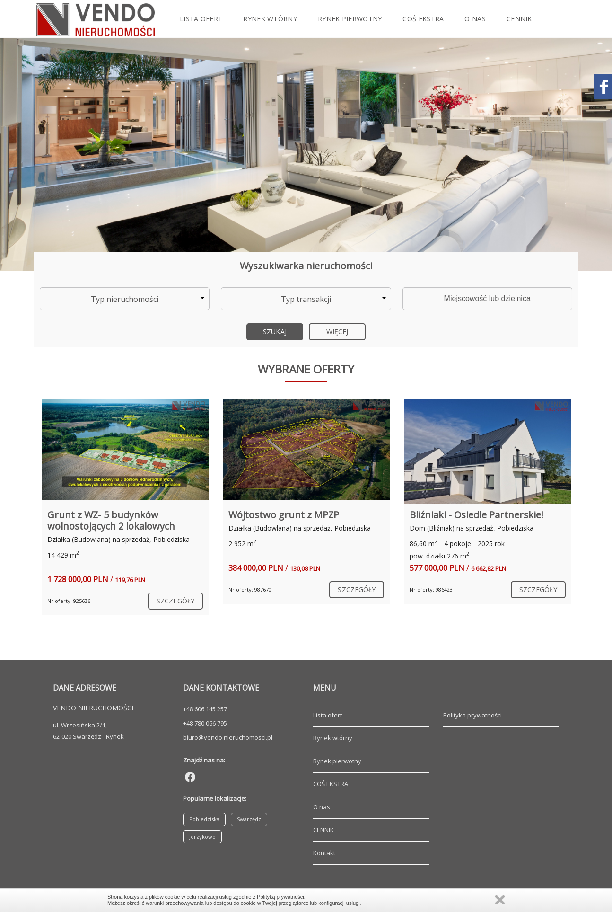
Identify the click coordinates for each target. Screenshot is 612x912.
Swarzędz (249, 819)
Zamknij (500, 899)
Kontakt (81, 56)
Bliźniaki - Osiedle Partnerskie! (476, 514)
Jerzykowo (202, 836)
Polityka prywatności (472, 715)
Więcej (337, 331)
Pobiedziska (204, 819)
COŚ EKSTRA (423, 18)
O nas (475, 18)
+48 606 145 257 (205, 709)
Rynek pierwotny (350, 18)
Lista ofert (201, 18)
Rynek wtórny (270, 18)
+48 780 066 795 (205, 723)
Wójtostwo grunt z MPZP (283, 514)
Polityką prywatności (280, 897)
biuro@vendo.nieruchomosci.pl (227, 737)
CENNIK (519, 18)
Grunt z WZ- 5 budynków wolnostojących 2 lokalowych (111, 520)
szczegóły (175, 600)
